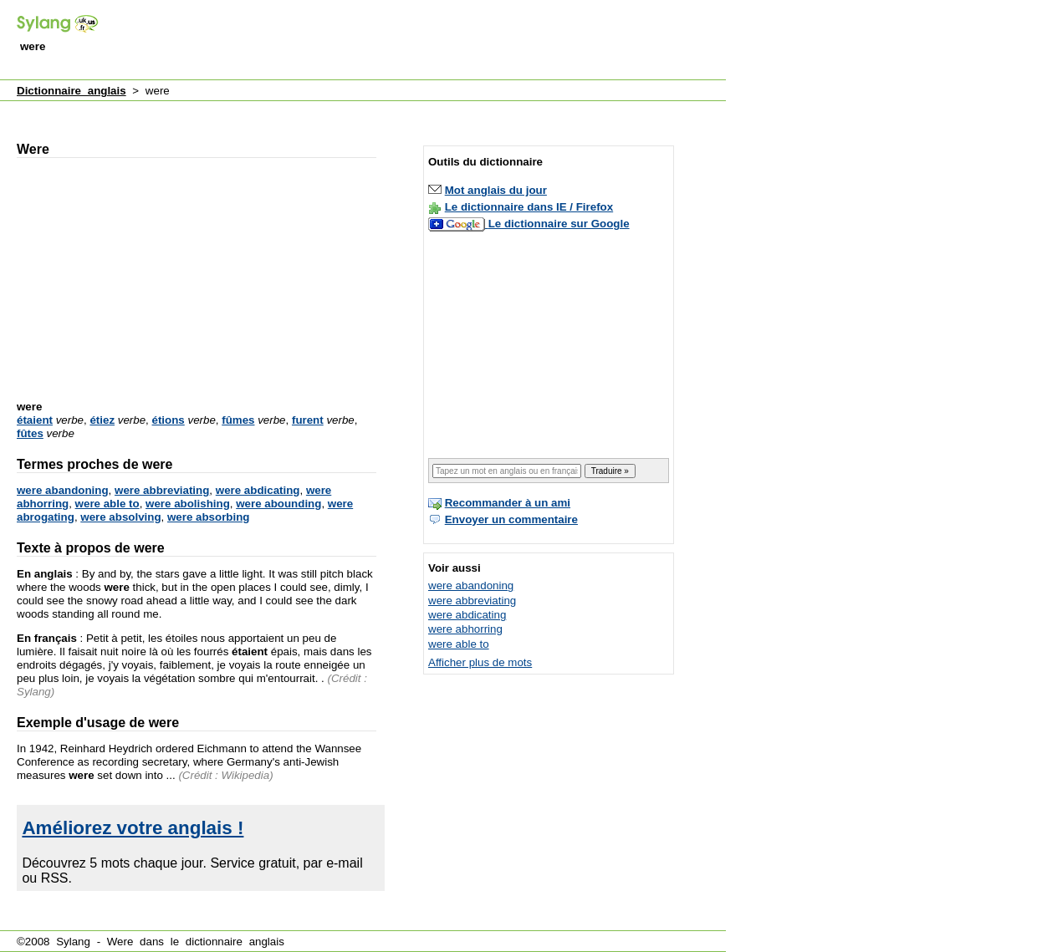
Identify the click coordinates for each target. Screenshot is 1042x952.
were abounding (278, 503)
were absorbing (208, 517)
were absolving (120, 517)
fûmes (238, 420)
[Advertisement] (421, 41)
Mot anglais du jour (496, 190)
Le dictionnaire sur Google (559, 223)
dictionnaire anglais (235, 941)
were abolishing (188, 503)
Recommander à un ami (507, 502)
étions (168, 420)
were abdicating (258, 490)
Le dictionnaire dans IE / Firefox (529, 207)
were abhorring (465, 629)
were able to (107, 503)
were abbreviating (162, 490)
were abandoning (63, 490)
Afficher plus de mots (480, 662)
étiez (102, 420)
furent (308, 420)
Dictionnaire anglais (71, 90)
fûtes (30, 433)
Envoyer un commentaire (511, 519)
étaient (35, 420)
